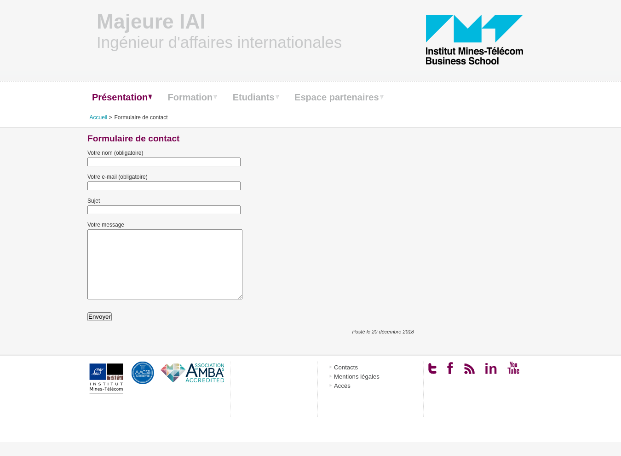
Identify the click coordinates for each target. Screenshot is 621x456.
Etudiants (254, 97)
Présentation (120, 97)
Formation (190, 97)
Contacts (346, 381)
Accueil (99, 117)
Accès (342, 399)
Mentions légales (357, 390)
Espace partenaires (336, 97)
